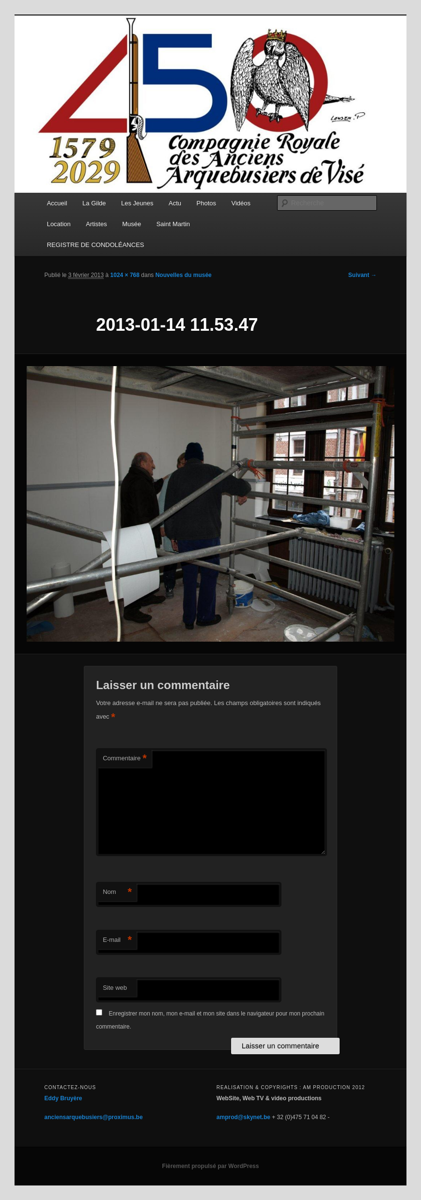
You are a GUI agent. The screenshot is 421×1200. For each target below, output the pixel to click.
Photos (206, 203)
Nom (117, 892)
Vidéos (241, 203)
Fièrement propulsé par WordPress (210, 1166)
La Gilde (94, 203)
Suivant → (362, 275)
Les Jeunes (137, 203)
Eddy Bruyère (63, 1098)
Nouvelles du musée (184, 275)
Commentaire (125, 759)
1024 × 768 (125, 275)
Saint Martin (173, 224)
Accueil (57, 203)
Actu (175, 203)
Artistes (96, 224)
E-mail (117, 940)
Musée (131, 224)
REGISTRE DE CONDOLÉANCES (95, 244)
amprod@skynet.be (243, 1117)
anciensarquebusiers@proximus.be (93, 1117)
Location (59, 224)
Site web (115, 987)
